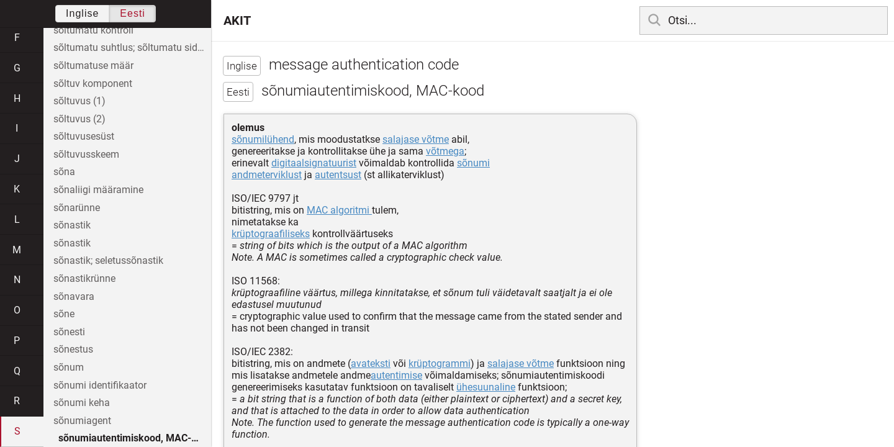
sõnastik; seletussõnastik (108, 260)
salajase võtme (415, 139)
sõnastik (72, 225)
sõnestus (73, 349)
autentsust (338, 175)
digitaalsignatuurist (313, 163)
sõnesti (69, 332)
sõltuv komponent (92, 83)
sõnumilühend (263, 139)
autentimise (396, 375)
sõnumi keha (81, 403)
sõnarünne (76, 208)
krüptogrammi (440, 363)
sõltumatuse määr (93, 65)
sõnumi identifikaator (100, 385)
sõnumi (473, 163)
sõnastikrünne (84, 278)
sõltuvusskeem (86, 154)
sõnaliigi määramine (98, 190)
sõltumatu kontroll (93, 30)
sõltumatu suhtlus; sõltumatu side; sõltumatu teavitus (132, 47)
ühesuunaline (485, 387)
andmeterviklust (267, 175)
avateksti (371, 363)
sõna (64, 172)
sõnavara (73, 296)
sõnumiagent (82, 421)
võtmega (445, 151)
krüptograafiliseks (271, 234)
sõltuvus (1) (79, 101)
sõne (63, 314)
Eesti (132, 13)
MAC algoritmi (339, 210)
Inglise (82, 13)
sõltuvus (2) (79, 119)
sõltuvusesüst (83, 136)
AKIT (237, 20)
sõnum (68, 367)
